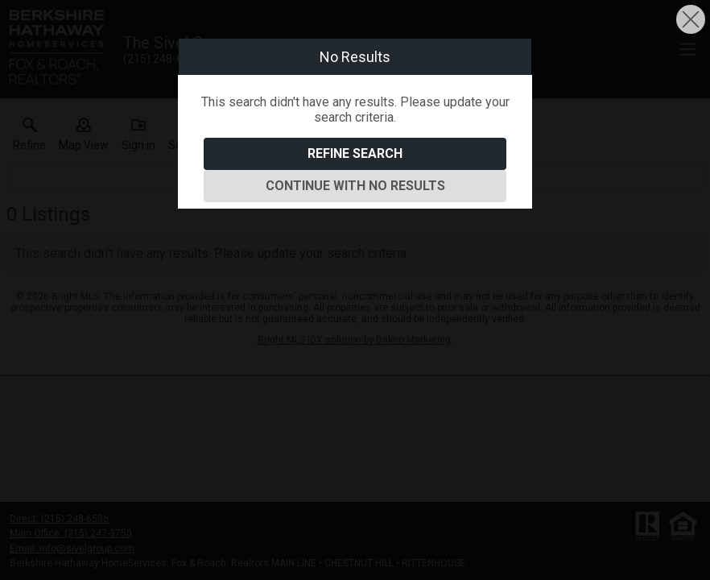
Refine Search (355, 153)
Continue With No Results (355, 185)
